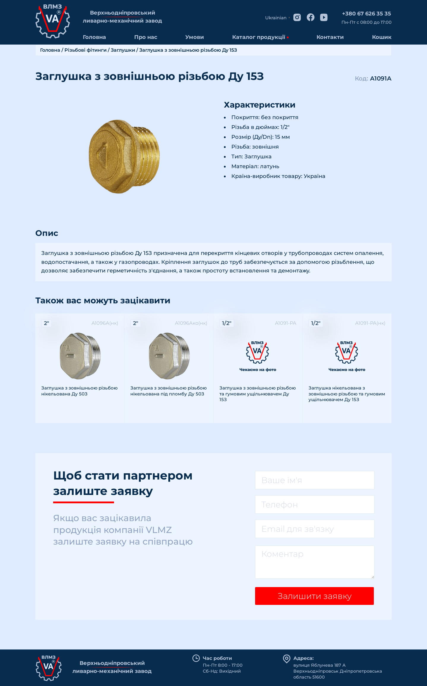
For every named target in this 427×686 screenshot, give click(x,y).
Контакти (330, 37)
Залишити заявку (315, 596)
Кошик (382, 37)
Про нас (145, 37)
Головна (94, 37)
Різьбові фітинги (85, 50)
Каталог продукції (258, 37)
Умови (194, 37)
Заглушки (123, 50)
